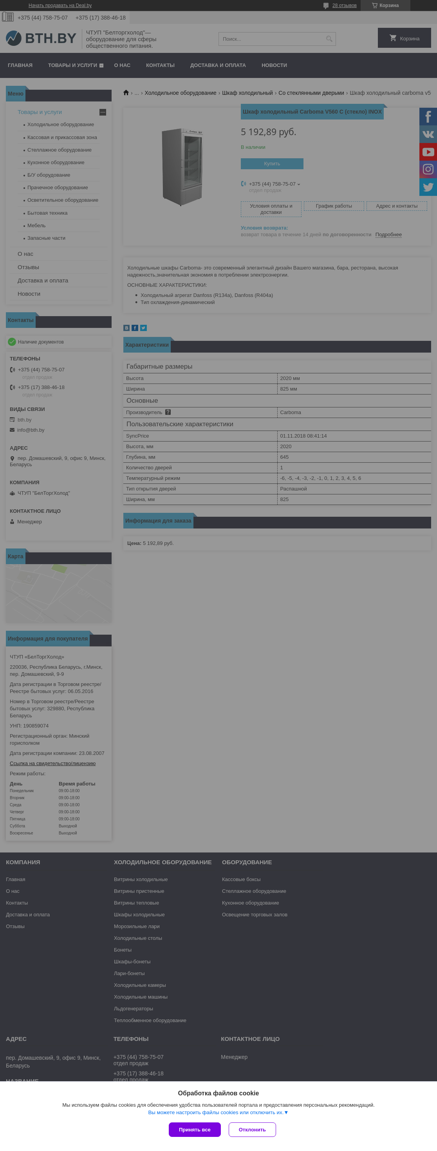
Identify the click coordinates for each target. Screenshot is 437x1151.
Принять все (195, 1130)
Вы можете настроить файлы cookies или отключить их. (216, 1112)
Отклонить (252, 1130)
